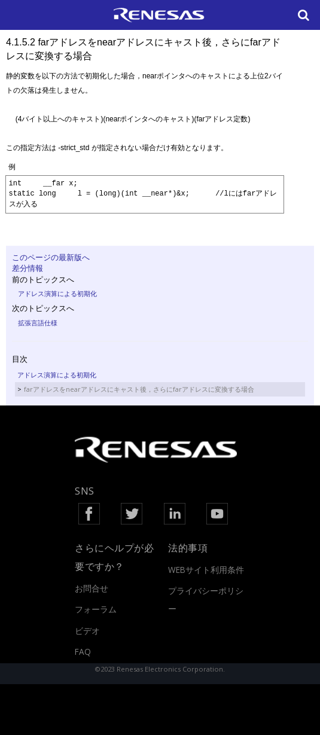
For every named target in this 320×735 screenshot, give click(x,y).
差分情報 (27, 268)
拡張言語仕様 (37, 322)
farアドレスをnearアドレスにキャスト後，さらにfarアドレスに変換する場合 (139, 389)
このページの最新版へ (51, 257)
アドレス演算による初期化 (57, 293)
